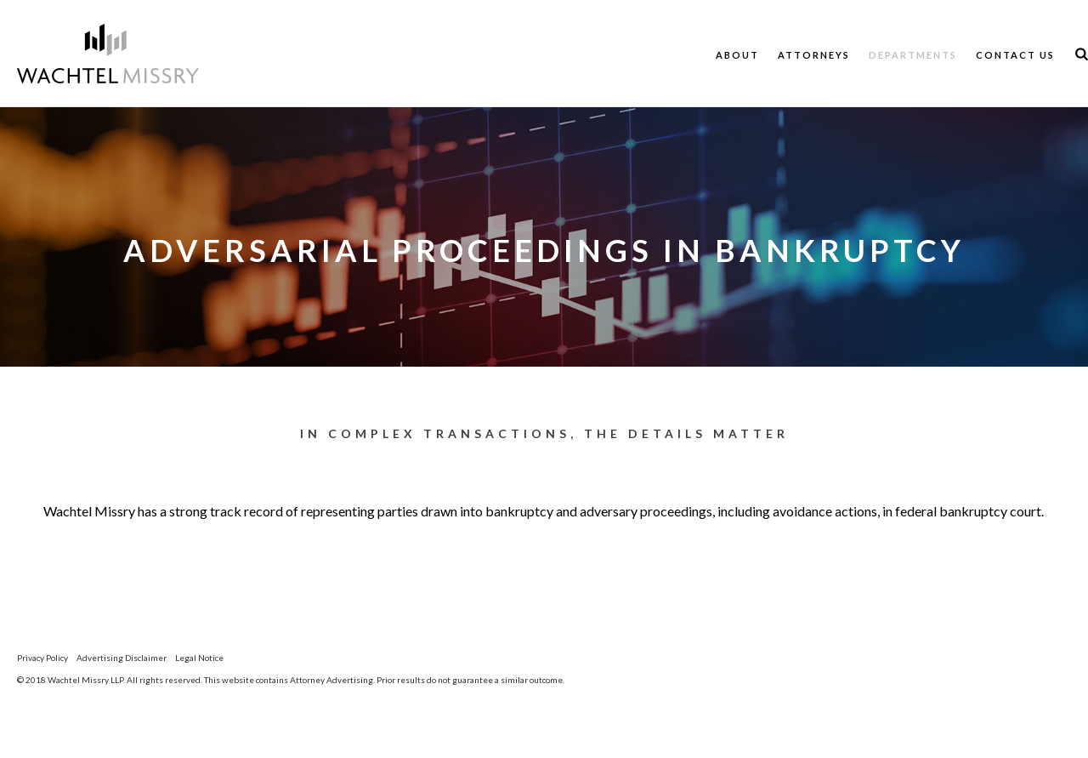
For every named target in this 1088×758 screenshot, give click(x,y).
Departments (913, 54)
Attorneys (814, 54)
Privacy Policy (42, 658)
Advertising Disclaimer (121, 658)
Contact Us (1015, 54)
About (737, 54)
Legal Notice (199, 658)
